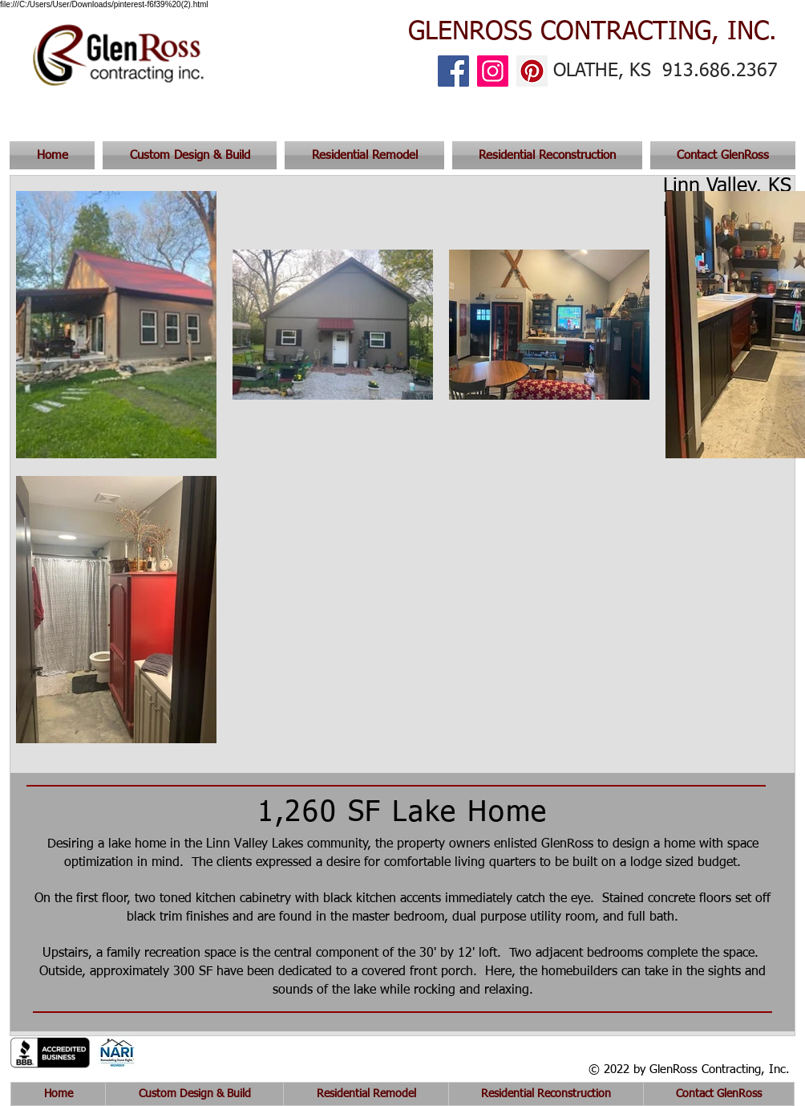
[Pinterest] (532, 71)
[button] (720, 155)
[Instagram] (492, 71)
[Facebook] (453, 71)
